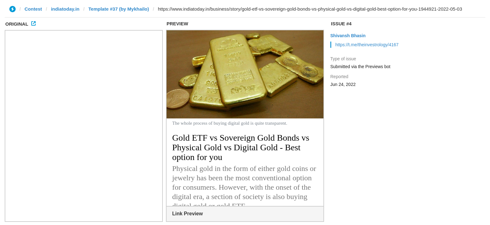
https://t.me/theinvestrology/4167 (366, 44)
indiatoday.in (65, 9)
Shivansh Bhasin (348, 35)
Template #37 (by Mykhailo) (118, 9)
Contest (33, 9)
